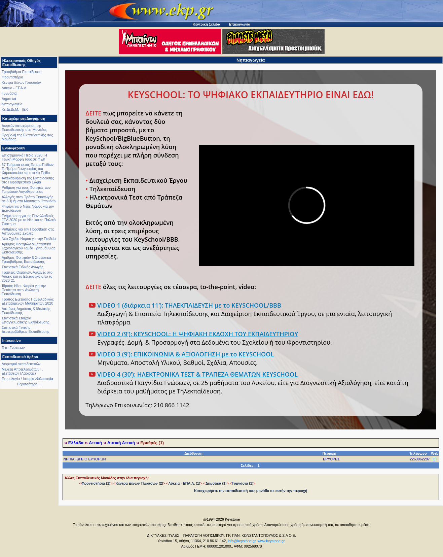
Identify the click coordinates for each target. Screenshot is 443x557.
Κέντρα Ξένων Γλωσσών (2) (139, 483)
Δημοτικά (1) (216, 483)
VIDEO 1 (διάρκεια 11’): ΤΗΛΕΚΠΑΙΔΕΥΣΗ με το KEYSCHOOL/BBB (189, 305)
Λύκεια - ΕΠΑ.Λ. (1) (184, 483)
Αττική (95, 443)
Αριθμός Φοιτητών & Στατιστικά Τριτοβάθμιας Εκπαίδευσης (26, 259)
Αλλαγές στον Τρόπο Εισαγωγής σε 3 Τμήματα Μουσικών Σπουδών (29, 199)
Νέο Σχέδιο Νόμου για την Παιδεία (29, 239)
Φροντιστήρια (12, 77)
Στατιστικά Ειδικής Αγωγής (22, 267)
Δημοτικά (9, 99)
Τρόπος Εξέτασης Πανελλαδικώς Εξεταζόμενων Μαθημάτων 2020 (28, 301)
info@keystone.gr (242, 541)
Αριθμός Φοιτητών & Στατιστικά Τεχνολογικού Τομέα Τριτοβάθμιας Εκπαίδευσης (28, 248)
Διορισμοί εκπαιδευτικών (21, 364)
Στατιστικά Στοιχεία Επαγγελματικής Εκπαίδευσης (25, 320)
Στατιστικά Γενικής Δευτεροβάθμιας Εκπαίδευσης (25, 329)
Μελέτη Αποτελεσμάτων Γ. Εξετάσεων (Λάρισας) (22, 371)
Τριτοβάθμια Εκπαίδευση (21, 72)
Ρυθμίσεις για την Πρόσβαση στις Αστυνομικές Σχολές (28, 231)
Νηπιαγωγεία (12, 104)
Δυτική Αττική (121, 443)
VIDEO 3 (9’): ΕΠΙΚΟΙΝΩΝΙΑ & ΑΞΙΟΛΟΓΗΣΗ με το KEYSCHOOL (185, 354)
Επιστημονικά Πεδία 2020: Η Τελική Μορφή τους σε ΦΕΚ (24, 157)
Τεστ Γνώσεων (13, 348)
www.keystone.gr (271, 541)
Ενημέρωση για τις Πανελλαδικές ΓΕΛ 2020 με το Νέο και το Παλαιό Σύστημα (29, 220)
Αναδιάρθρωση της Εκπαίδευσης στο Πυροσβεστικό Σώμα (28, 180)
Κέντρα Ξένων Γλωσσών (21, 82)
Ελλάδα (76, 443)
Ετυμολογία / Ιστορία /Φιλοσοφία (27, 379)
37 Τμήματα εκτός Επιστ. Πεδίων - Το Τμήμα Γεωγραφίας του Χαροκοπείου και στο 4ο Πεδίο (29, 169)
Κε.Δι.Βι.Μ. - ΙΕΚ (15, 109)
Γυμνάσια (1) (242, 483)
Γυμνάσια (9, 93)
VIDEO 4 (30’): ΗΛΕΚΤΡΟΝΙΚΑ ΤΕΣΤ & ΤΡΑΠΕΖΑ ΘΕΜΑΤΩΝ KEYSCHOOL (197, 374)
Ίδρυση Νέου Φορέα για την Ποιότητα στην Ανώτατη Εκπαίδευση (24, 290)
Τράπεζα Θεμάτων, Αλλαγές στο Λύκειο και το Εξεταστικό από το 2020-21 (27, 276)
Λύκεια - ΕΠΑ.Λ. (14, 88)
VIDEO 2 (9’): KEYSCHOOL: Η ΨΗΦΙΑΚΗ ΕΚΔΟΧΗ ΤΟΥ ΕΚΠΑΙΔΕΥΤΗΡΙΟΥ (197, 334)
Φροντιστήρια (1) (95, 483)
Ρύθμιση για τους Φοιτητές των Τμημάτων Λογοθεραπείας (26, 189)
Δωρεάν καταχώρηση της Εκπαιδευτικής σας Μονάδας (24, 128)
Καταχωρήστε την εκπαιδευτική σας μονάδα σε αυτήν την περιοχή (250, 491)
